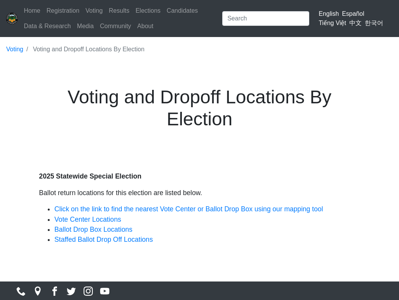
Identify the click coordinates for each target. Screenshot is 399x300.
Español (353, 13)
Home (32, 10)
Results (119, 10)
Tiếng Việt (332, 23)
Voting (94, 10)
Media (85, 26)
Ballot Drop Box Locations (93, 229)
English (329, 13)
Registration (63, 10)
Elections (148, 10)
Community (115, 26)
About (145, 26)
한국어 (374, 23)
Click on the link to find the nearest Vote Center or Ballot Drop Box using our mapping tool (188, 209)
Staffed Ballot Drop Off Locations (103, 239)
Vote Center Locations (87, 219)
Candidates (182, 10)
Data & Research (47, 26)
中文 (355, 23)
